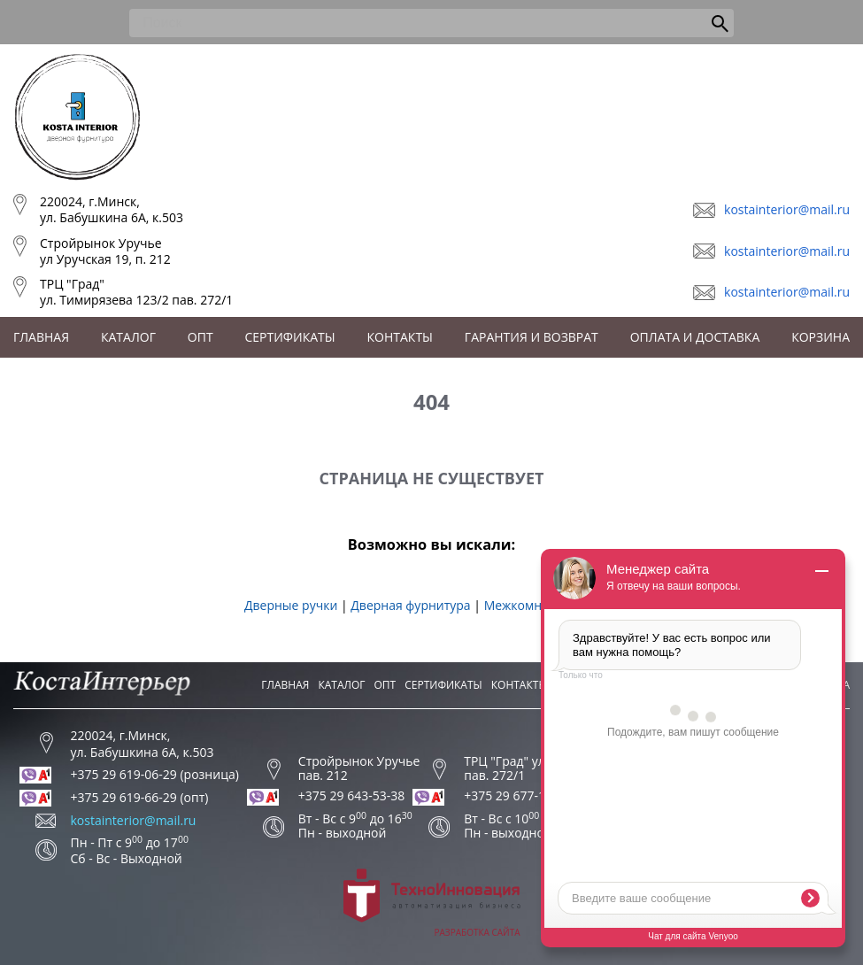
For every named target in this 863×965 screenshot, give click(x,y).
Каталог (128, 336)
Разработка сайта (431, 903)
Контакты (400, 336)
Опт (200, 336)
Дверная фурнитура (410, 605)
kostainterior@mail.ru (787, 209)
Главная (41, 336)
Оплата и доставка (695, 336)
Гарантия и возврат (531, 336)
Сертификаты (290, 336)
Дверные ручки (290, 605)
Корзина (820, 336)
